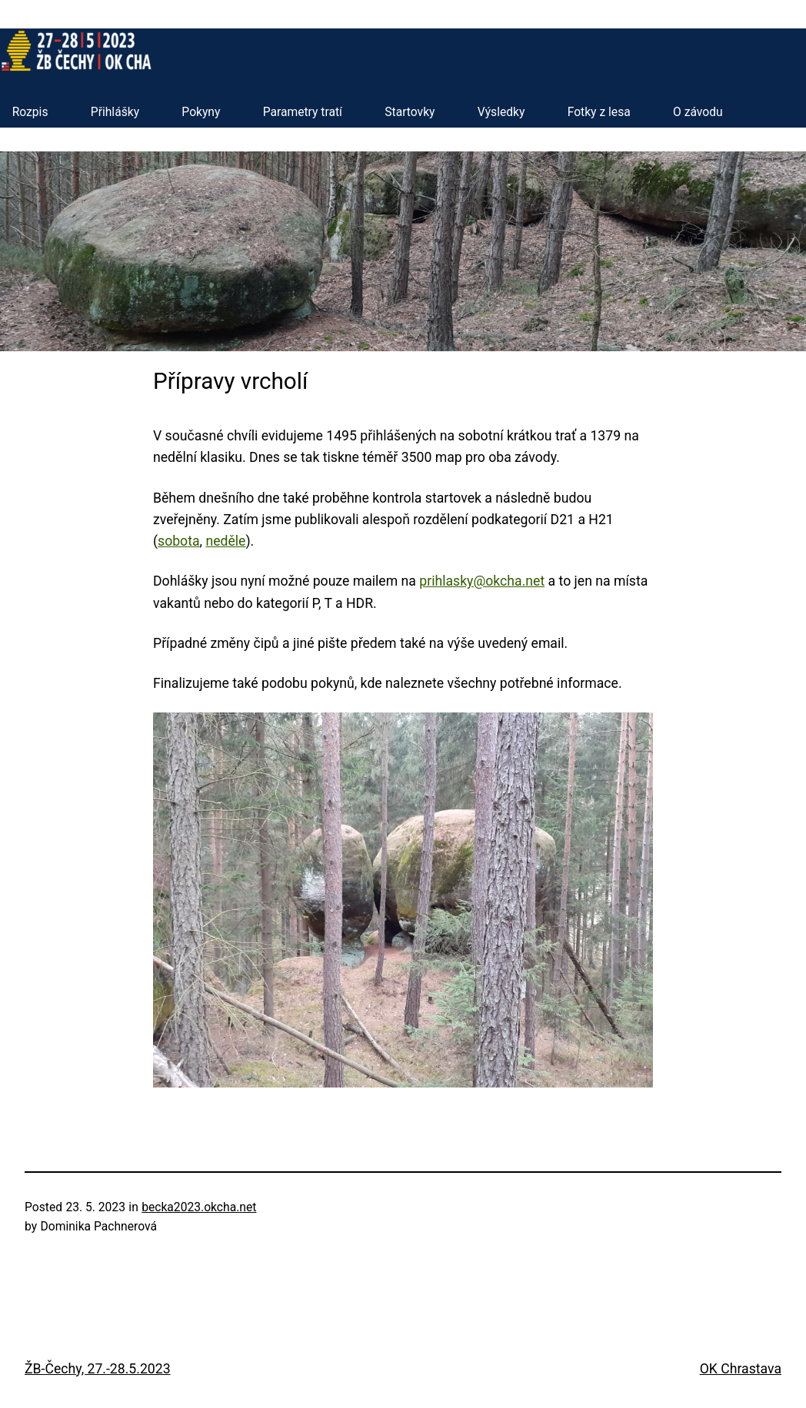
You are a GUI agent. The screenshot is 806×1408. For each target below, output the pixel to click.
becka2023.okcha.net (199, 1207)
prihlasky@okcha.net (482, 581)
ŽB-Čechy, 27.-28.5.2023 (98, 1368)
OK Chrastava (740, 1368)
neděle (225, 541)
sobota (179, 541)
